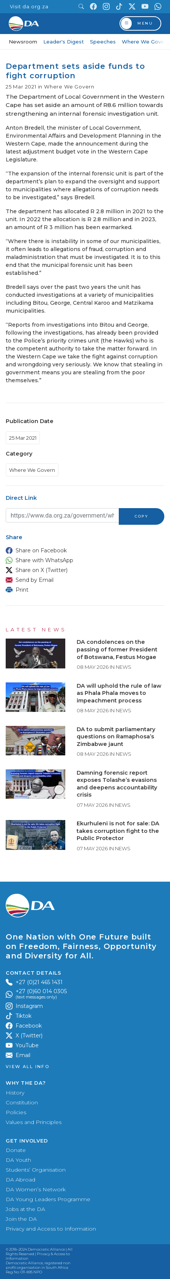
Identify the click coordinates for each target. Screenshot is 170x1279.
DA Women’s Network (36, 1189)
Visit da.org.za (29, 6)
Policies (16, 1112)
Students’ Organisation (36, 1169)
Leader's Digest (63, 42)
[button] (83, 550)
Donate (16, 1150)
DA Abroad (20, 1179)
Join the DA (21, 1218)
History (15, 1092)
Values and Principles (33, 1122)
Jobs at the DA (25, 1209)
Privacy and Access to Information (51, 1228)
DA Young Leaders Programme (48, 1199)
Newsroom (23, 42)
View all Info (27, 1067)
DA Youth (18, 1160)
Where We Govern (145, 42)
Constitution (22, 1102)
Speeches (103, 42)
